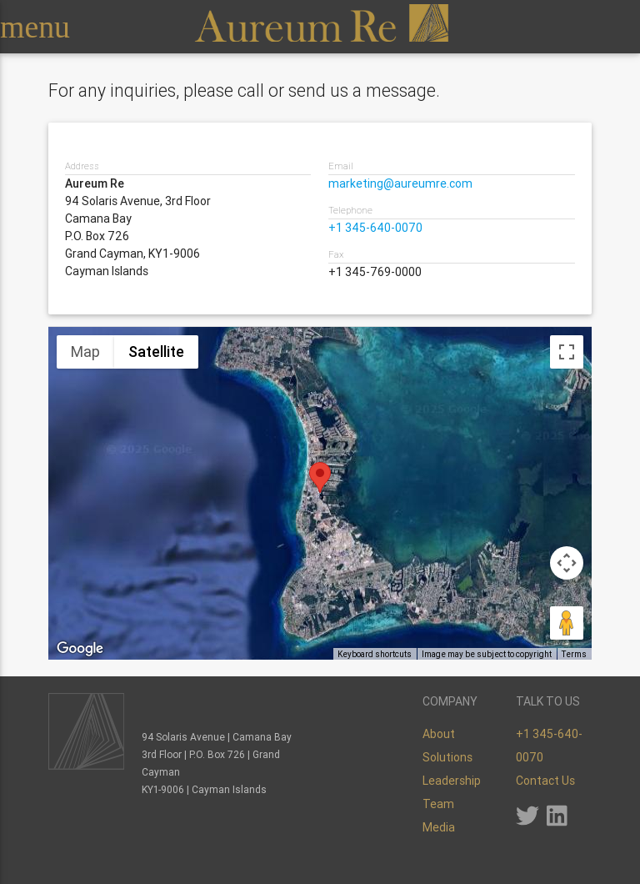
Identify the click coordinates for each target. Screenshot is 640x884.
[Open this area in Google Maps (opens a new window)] (80, 649)
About (438, 733)
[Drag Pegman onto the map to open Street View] (566, 623)
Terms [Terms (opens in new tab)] (574, 654)
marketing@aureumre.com (400, 183)
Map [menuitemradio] (85, 351)
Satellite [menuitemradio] (156, 351)
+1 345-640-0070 (375, 227)
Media (438, 827)
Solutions (447, 757)
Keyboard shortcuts (375, 654)
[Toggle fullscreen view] (566, 352)
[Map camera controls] (566, 563)
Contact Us (545, 780)
